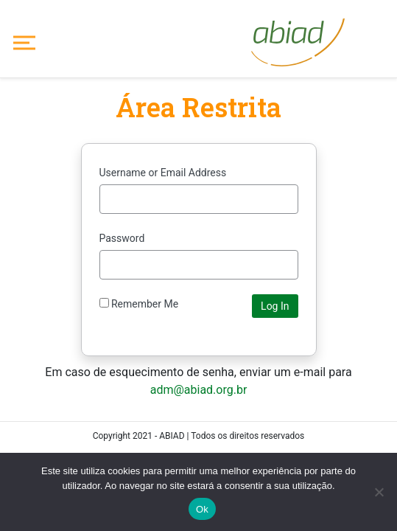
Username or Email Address (163, 172)
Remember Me (139, 304)
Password (122, 238)
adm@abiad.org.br (198, 390)
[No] (378, 492)
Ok (202, 509)
